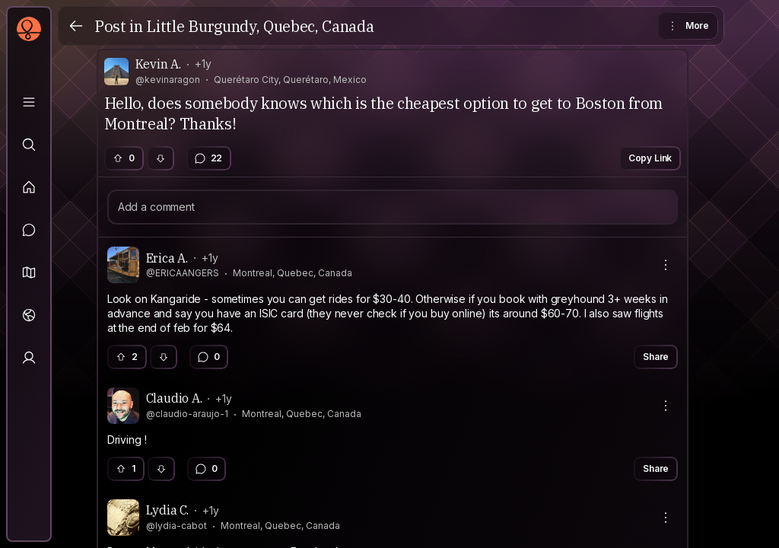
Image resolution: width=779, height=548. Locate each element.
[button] (29, 272)
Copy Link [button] (650, 158)
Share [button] (656, 356)
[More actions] (665, 265)
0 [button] (123, 158)
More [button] (687, 26)
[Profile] (29, 358)
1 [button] (125, 468)
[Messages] (29, 230)
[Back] (76, 26)
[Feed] (29, 187)
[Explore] (29, 144)
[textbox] (393, 314)
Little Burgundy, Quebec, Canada (260, 26)
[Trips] (29, 315)
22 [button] (208, 158)
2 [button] (126, 356)
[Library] (29, 102)
